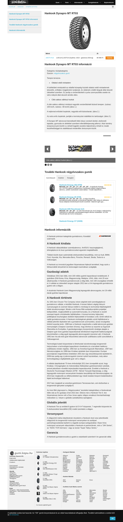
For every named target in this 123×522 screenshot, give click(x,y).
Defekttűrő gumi (15, 477)
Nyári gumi (13, 474)
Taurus (105, 457)
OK (112, 518)
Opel (91, 496)
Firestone (66, 470)
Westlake (106, 467)
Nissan (92, 494)
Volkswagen (106, 498)
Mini (91, 491)
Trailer (105, 497)
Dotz (77, 481)
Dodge (65, 501)
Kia (77, 498)
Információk (78, 2)
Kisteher (61, 178)
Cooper (65, 464)
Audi (64, 491)
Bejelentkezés (109, 2)
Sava (91, 470)
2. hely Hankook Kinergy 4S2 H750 (50, 463)
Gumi (57, 2)
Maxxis (92, 457)
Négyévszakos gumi (16, 475)
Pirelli (91, 462)
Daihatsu (66, 500)
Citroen (65, 497)
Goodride (79, 460)
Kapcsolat (13, 458)
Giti (77, 458)
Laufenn (78, 470)
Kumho (78, 468)
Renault (92, 498)
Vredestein (106, 465)
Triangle (105, 461)
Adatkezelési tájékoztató (17, 460)
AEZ (64, 480)
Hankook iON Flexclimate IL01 (71, 209)
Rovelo (92, 465)
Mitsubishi (93, 493)
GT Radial (79, 462)
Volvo (104, 500)
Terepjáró (70, 178)
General (78, 457)
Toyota (105, 496)
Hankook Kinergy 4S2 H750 (70, 185)
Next (112, 149)
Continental (66, 462)
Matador (92, 455)
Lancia (78, 500)
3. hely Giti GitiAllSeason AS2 (50, 468)
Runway (92, 467)
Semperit (106, 455)
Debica (65, 465)
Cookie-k (12, 462)
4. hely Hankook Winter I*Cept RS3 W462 (50, 474)
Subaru (105, 493)
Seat (91, 501)
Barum (65, 458)
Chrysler (65, 496)
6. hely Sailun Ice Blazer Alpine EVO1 (50, 487)
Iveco (78, 497)
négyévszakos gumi (62, 73)
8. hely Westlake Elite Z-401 (49, 498)
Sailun (92, 468)
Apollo (65, 457)
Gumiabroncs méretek (17, 467)
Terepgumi (13, 478)
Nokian (92, 461)
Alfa (64, 490)
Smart (105, 491)
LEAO (78, 471)
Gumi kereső (14, 465)
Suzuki (105, 494)
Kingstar (78, 465)
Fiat (77, 490)
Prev (46, 149)
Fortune (65, 471)
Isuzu (78, 496)
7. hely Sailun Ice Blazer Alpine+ (51, 492)
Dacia (65, 498)
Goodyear (79, 461)
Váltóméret (13, 468)
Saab (91, 500)
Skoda (105, 490)
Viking (105, 464)
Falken (65, 468)
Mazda (78, 501)
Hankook (79, 464)
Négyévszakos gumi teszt (18, 485)
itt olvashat (14, 515)
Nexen (92, 460)
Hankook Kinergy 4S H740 (70, 197)
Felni (66, 2)
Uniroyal (105, 462)
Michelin (92, 458)
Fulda (78, 455)
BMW (64, 493)
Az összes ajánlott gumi (43, 505)
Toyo (104, 460)
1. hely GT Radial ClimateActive (50, 456)
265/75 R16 (50, 58)
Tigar (104, 458)
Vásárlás (109, 58)
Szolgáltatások (93, 2)
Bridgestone (66, 461)
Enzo (91, 480)
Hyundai (78, 494)
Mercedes (93, 490)
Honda (78, 493)
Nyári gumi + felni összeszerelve (20, 491)
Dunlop (65, 467)
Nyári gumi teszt (15, 484)
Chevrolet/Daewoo (69, 494)
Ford (77, 491)
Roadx (92, 464)
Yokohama (106, 468)
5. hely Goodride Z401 (47, 479)
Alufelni (12, 492)
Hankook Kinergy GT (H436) (70, 221)
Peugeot (92, 497)
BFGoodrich (66, 460)
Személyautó (50, 178)
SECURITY (93, 471)
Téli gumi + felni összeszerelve (19, 490)
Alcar (64, 481)
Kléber (78, 467)
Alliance (65, 455)
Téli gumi (12, 473)
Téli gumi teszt (14, 483)
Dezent (78, 480)
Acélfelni (12, 494)
